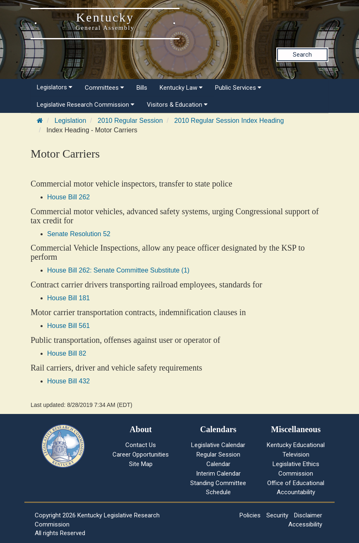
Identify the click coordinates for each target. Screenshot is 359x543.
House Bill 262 (68, 197)
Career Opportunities (140, 454)
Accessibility (305, 524)
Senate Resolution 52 (78, 233)
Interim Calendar (218, 473)
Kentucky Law (181, 87)
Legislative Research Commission (85, 104)
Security (277, 515)
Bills (141, 87)
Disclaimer (308, 515)
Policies (250, 515)
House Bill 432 (68, 381)
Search (302, 54)
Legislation (70, 120)
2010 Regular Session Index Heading (229, 120)
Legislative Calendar (218, 445)
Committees (104, 87)
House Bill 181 (68, 297)
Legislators (54, 87)
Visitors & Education (177, 104)
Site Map (141, 464)
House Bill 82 (66, 353)
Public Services (238, 87)
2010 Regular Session (130, 120)
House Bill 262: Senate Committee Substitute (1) (118, 270)
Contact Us (140, 445)
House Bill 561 (68, 325)
